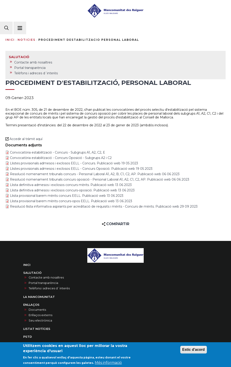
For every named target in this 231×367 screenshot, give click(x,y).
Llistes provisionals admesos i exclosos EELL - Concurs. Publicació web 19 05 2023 (74, 163)
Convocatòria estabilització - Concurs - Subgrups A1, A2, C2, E (57, 152)
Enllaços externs (40, 315)
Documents (37, 309)
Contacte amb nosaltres (46, 277)
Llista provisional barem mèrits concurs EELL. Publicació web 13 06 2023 (66, 196)
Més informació (108, 363)
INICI (26, 265)
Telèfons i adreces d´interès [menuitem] (36, 73)
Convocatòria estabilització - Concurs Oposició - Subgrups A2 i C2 (61, 158)
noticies (26, 39)
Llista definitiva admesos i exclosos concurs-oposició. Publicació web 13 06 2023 (72, 190)
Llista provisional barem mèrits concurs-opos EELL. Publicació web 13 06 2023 (71, 201)
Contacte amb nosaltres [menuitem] (33, 62)
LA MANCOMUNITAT (39, 297)
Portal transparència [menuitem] (30, 68)
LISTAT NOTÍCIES (36, 329)
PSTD (27, 336)
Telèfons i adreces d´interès (49, 288)
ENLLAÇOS (31, 304)
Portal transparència (43, 283)
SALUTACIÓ (32, 272)
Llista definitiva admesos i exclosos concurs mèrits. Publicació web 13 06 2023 (71, 185)
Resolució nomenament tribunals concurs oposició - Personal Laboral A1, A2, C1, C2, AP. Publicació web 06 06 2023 (99, 179)
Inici (10, 39)
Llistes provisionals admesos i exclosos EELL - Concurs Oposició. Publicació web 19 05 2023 (81, 169)
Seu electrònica (40, 320)
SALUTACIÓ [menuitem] (19, 57)
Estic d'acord (193, 350)
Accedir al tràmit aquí (26, 139)
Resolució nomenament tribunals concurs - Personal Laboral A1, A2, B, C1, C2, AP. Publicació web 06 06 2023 (95, 174)
